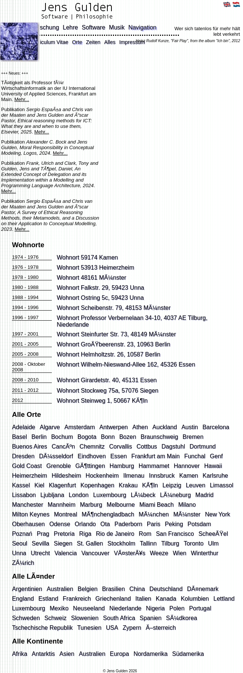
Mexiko (59, 608)
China (137, 589)
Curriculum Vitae (49, 42)
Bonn (108, 437)
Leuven (195, 485)
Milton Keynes (31, 514)
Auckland (164, 427)
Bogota (87, 437)
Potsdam (199, 524)
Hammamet (154, 466)
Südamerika (188, 654)
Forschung (45, 27)
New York (217, 514)
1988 (33, 287)
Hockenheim (102, 475)
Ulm (213, 543)
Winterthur (204, 553)
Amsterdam (79, 427)
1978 (33, 267)
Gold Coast (27, 466)
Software (93, 27)
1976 (33, 257)
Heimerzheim (29, 475)
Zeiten (93, 42)
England (23, 598)
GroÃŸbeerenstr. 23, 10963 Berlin (125, 344)
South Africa (119, 618)
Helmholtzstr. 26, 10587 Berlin (120, 354)
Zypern (132, 628)
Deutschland (166, 589)
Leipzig (172, 485)
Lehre (70, 27)
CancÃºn (63, 446)
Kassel (21, 485)
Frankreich (77, 598)
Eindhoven (92, 456)
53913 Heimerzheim (107, 267)
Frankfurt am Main (155, 456)
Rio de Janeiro (115, 534)
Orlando (85, 524)
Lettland (224, 598)
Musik (116, 27)
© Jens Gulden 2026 (120, 671)
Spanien (151, 618)
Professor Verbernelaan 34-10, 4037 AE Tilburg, (144, 318)
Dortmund (202, 446)
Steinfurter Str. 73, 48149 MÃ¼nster (128, 334)
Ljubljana (52, 495)
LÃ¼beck (143, 495)
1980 (33, 277)
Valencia (65, 553)
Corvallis (120, 446)
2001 (33, 334)
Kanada (166, 598)
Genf (216, 456)
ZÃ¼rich (23, 563)
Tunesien (89, 628)
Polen (176, 608)
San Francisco (175, 534)
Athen (140, 427)
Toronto (193, 543)
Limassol (221, 485)
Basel (19, 437)
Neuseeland (89, 608)
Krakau (128, 485)
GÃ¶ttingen (90, 466)
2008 (33, 354)
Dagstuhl (173, 446)
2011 (17, 390)
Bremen (193, 437)
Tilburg (170, 543)
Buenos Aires (29, 446)
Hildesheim (66, 475)
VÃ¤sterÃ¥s (129, 553)
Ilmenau (134, 475)
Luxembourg (109, 495)
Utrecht (40, 553)
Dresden (23, 456)
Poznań (22, 534)
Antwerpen (114, 427)
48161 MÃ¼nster (103, 277)
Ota (105, 524)
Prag (43, 534)
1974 (17, 257)
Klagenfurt (62, 485)
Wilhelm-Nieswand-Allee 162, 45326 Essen (138, 364)
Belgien (87, 589)
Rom (145, 534)
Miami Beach (156, 504)
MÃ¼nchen (154, 514)
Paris (153, 524)
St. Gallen (90, 543)
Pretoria (64, 534)
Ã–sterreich (161, 628)
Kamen (188, 475)
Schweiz (55, 618)
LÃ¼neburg (175, 495)
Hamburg (122, 466)
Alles (109, 42)
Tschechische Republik (42, 628)
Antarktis (43, 654)
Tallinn (148, 543)
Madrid (204, 495)
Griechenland (113, 598)
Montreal (65, 514)
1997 (33, 317)
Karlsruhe (215, 475)
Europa (119, 654)
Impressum (132, 42)
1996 (33, 307)
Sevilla (40, 543)
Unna (19, 553)
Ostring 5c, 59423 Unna (112, 298)
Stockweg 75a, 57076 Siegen (119, 390)
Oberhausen (28, 524)
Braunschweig (159, 437)
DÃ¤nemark (202, 589)
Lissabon (24, 495)
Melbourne (121, 504)
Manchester (27, 504)
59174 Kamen (99, 257)
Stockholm (121, 543)
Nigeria (155, 608)
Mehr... (21, 99)
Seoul (19, 543)
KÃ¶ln (150, 485)
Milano (187, 504)
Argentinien (27, 589)
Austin (190, 427)
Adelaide (23, 427)
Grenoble (58, 466)
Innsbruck (161, 475)
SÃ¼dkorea (181, 618)
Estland (48, 598)
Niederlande (73, 324)
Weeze (159, 553)
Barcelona (215, 427)
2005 (33, 344)
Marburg (91, 504)
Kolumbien (195, 598)
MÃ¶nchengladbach (108, 514)
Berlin (39, 437)
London (78, 495)
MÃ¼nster (187, 514)
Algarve (50, 427)
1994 (33, 297)
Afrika (19, 654)
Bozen (127, 437)
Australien (60, 589)
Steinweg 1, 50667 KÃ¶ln (114, 400)
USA (112, 628)
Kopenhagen (97, 485)
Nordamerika (150, 654)
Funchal (194, 456)
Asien (66, 654)
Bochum (62, 437)
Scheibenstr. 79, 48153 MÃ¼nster (126, 308)
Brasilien (113, 589)
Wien (179, 553)
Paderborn (128, 524)
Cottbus (146, 446)
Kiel (39, 485)
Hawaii (213, 466)
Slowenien (84, 618)
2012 (33, 390)
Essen (118, 456)
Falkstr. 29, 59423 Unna (112, 287)
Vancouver (95, 553)
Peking (174, 524)
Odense (59, 524)
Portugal (200, 608)
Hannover (186, 466)
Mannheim (62, 504)
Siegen (63, 543)
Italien (143, 598)
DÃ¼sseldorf (56, 456)
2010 (33, 380)
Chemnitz (92, 446)
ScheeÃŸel (213, 534)
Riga (85, 534)
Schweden (26, 618)
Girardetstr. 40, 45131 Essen (119, 380)
